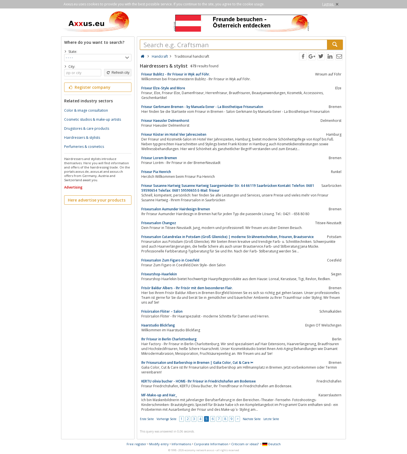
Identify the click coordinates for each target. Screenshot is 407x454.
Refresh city (117, 73)
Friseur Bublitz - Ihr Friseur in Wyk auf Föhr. (175, 74)
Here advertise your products (96, 200)
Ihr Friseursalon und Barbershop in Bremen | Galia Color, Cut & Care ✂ (197, 362)
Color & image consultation (86, 110)
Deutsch (271, 444)
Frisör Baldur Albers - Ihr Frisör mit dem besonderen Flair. (187, 288)
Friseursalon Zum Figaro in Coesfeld (170, 260)
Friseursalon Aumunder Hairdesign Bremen (175, 209)
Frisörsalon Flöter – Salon (162, 311)
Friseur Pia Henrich (156, 171)
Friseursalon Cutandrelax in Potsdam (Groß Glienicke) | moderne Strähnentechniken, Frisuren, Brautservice (227, 236)
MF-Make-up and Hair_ (159, 395)
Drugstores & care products (86, 128)
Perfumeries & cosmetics (84, 146)
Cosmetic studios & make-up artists (92, 119)
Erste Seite (147, 419)
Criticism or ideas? (245, 444)
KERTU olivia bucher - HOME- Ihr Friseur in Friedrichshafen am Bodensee (198, 381)
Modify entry (159, 444)
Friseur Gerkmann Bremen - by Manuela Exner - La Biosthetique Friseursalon (202, 106)
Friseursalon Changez (158, 222)
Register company (89, 87)
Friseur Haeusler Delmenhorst (165, 120)
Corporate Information (211, 444)
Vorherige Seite (166, 419)
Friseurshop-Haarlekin (159, 274)
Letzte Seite (271, 419)
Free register (136, 444)
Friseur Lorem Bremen (159, 157)
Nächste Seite (252, 419)
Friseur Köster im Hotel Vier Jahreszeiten (173, 134)
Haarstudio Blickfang (158, 325)
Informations (181, 444)
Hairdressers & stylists (82, 137)
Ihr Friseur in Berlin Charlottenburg (169, 339)
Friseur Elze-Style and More (163, 88)
